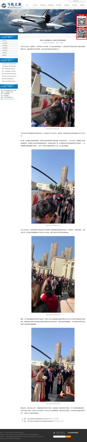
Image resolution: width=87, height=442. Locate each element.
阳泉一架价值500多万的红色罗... (9, 68)
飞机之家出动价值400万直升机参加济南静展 (39, 421)
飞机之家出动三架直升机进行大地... (9, 76)
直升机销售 (4, 45)
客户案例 (74, 5)
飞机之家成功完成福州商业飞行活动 (37, 418)
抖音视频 (66, 5)
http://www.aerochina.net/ (9, 99)
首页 (27, 5)
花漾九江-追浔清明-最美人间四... (9, 81)
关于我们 (35, 5)
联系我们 (82, 5)
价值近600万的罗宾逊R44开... (8, 78)
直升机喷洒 (51, 5)
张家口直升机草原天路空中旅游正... (9, 73)
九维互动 (5, 438)
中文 (77, 0)
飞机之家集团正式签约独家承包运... (9, 66)
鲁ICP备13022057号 (16, 438)
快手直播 (58, 5)
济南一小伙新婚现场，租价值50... (9, 71)
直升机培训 (4, 50)
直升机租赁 (43, 5)
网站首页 (2, 432)
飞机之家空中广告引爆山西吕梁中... (9, 63)
